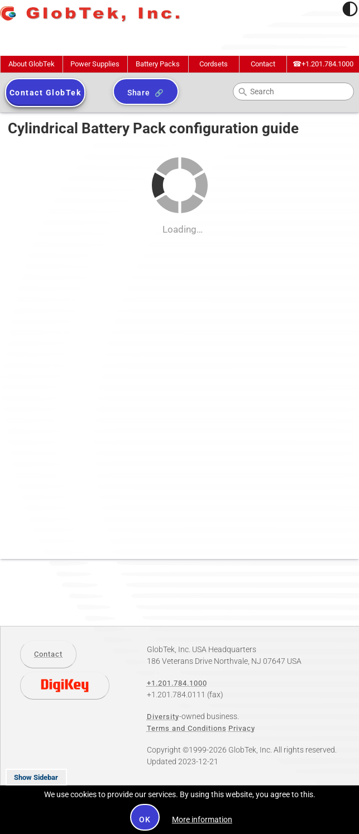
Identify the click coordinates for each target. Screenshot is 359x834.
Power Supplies (94, 64)
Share (138, 92)
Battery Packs (158, 64)
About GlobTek (31, 64)
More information (202, 819)
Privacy (241, 728)
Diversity (163, 716)
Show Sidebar (36, 777)
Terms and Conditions (187, 728)
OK (145, 819)
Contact (263, 64)
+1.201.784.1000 (323, 64)
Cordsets (213, 64)
